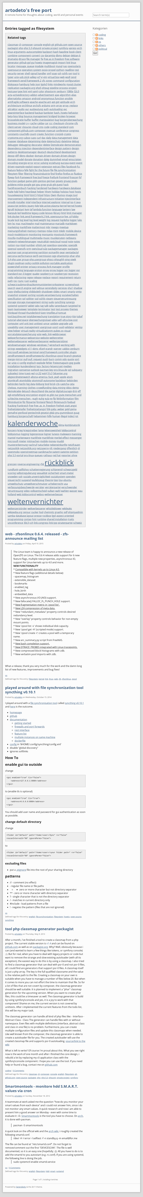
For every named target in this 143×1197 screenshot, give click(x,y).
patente (64, 451)
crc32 (38, 373)
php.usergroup (37, 259)
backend (29, 112)
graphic (59, 512)
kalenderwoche (33, 423)
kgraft (11, 209)
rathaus (47, 455)
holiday (56, 191)
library (57, 213)
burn (51, 359)
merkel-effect (61, 437)
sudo (51, 302)
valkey (33, 77)
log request (53, 220)
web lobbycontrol (26, 494)
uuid (61, 327)
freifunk (54, 177)
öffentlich (72, 448)
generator (13, 62)
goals (74, 181)
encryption (32, 394)
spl (23, 298)
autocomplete (34, 51)
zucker (35, 512)
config (22, 362)
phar (72, 256)
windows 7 (43, 345)
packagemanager (57, 248)
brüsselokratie (16, 119)
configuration (72, 80)
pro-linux (29, 455)
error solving (41, 163)
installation (14, 366)
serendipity (51, 288)
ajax (57, 95)
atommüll (37, 380)
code (46, 127)
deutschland (54, 152)
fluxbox (78, 173)
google (27, 184)
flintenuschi (60, 402)
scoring (12, 473)
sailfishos (24, 469)
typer (11, 77)
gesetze (76, 355)
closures (27, 127)
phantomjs (63, 256)
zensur (27, 512)
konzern (12, 430)
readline (69, 70)
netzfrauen (74, 444)
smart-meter (67, 473)
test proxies (62, 309)
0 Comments (18, 1070)
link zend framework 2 (32, 216)
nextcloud (55, 241)
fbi (54, 398)
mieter (22, 441)
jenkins (23, 205)
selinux (40, 288)
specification (15, 298)
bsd (41, 512)
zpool (60, 355)
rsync (21, 281)
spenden (71, 476)
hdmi (22, 191)
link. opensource (54, 216)
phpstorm (50, 91)
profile (66, 266)
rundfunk (13, 469)
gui (33, 62)
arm (53, 105)
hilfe (49, 416)
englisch (31, 362)
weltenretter (56, 337)
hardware (53, 188)
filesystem (33, 679)
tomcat (62, 312)
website (44, 337)
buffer (27, 119)
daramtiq (50, 55)
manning (76, 434)
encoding (13, 163)
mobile (44, 441)
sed (34, 288)
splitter (30, 298)
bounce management (36, 116)
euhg (41, 398)
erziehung (54, 163)
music (46, 238)
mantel (11, 437)
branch (68, 355)
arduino (46, 105)
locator (12, 66)
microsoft (13, 441)
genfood (22, 412)
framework (26, 177)
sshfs (65, 73)
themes (74, 309)
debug (75, 141)
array (59, 105)
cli (20, 44)
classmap (13, 44)
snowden (13, 476)
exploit (29, 166)
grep (43, 184)
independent (30, 198)
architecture (14, 105)
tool (75, 73)
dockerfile (20, 740)
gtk (54, 184)
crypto (67, 134)
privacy (33, 266)
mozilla (12, 238)
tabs (37, 305)
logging (25, 434)
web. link (47, 334)
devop (11, 155)
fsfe (49, 409)
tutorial (12, 320)
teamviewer (20, 309)
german (51, 181)
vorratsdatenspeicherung (22, 334)
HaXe (10, 191)
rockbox (46, 515)
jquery (30, 205)
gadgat (21, 181)
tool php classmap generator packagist (39, 928)
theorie (49, 480)
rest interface (22, 730)
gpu (38, 184)
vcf (38, 77)
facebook (71, 166)
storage (12, 302)
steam (49, 298)
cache (33, 123)
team (10, 309)
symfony (63, 48)
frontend (64, 177)
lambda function (42, 209)
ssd (36, 298)
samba (11, 515)
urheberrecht (55, 483)
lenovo (49, 213)
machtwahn (27, 223)
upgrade (63, 323)
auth (46, 109)
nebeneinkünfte (58, 444)
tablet (31, 305)
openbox (52, 245)
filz (23, 402)
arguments (20, 51)
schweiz (77, 522)
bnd (47, 384)
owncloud (37, 248)
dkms (22, 155)
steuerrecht (14, 480)
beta (10, 116)
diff (17, 155)
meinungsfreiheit (17, 231)
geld (67, 409)
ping (67, 259)
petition (74, 451)
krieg (20, 430)
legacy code (38, 213)
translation (54, 316)
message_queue (25, 66)
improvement (15, 198)
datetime (66, 141)
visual (67, 330)
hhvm (48, 191)
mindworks (59, 84)
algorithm (65, 95)
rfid (42, 464)
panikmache (45, 451)
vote (39, 334)
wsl (33, 373)
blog (21, 116)
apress (72, 48)
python (60, 70)
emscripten (75, 159)
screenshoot (72, 284)
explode (41, 362)
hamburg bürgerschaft (20, 416)
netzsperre (43, 448)
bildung (40, 384)
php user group (20, 259)
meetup (63, 227)
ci (18, 362)
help (32, 84)
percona (12, 256)
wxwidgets (21, 348)
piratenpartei (65, 522)
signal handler (38, 73)
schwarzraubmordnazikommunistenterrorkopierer (36, 284)
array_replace (70, 105)
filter (20, 173)
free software (72, 59)
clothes (32, 387)
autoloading (56, 109)
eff (79, 391)
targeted (73, 305)
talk (46, 305)
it (75, 202)
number (30, 245)
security (12, 73)
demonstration (72, 144)
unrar (46, 323)
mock (11, 234)
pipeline (54, 87)
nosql (64, 241)
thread (22, 312)
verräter (39, 487)
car (46, 123)
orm (28, 248)
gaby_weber (57, 409)
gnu (57, 412)
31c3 (49, 373)
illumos (61, 195)
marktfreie (25, 227)
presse (38, 515)
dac (44, 137)
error (30, 163)
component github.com (21, 130)
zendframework (16, 355)
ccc (51, 123)
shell (27, 73)
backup (39, 112)
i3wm (53, 195)
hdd (16, 191)
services (62, 288)
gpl (29, 62)
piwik (73, 259)
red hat (57, 455)
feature (12, 170)
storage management (29, 302)
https (47, 195)
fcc (78, 166)
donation (38, 159)
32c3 (76, 91)
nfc (51, 448)
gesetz (59, 181)
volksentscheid (38, 490)
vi (42, 77)
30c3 (26, 522)
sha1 (70, 288)
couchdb (24, 134)
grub (49, 184)
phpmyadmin (75, 512)
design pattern (63, 148)
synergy (70, 302)
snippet (23, 295)
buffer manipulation (43, 119)
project (73, 87)
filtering (28, 173)
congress (74, 130)
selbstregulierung (26, 473)
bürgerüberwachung (71, 119)
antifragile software (18, 102)
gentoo (42, 181)
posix (45, 70)
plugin (11, 263)
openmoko (14, 451)
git (52, 44)
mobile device (73, 231)
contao (28, 519)
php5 (38, 87)
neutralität (43, 241)
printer (24, 266)
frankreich (22, 405)
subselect (13, 373)
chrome (69, 123)
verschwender (69, 487)
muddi (60, 441)
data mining (59, 387)
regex (30, 277)
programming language (21, 270)
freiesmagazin (61, 362)
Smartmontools (30, 1116)
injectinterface (72, 198)
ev (51, 398)
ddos (69, 387)
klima (61, 425)
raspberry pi (46, 273)
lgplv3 (44, 84)
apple (63, 377)
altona (34, 377)
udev (54, 320)
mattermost (38, 227)
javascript (13, 205)
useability (13, 327)
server (20, 73)
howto (38, 62)
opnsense (24, 369)
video (27, 490)
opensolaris (74, 66)
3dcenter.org (60, 373)
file (51, 170)
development (68, 152)
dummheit (55, 159)
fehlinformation (65, 398)
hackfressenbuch (17, 188)
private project (50, 48)
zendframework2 (35, 355)
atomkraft (13, 380)
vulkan (51, 490)
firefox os (68, 173)
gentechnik (34, 412)
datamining (34, 141)
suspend (26, 480)
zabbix (66, 348)
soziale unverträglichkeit (36, 476)
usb (71, 323)
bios (15, 116)
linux (73, 62)
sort (77, 359)
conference (62, 130)
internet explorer (51, 202)
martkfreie (48, 437)
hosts (78, 191)
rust (26, 281)
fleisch (49, 402)
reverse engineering (28, 464)
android (36, 98)
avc (65, 109)
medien (67, 366)
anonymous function (52, 98)
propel (52, 70)
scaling (33, 281)
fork (17, 177)
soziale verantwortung (48, 295)
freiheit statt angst (66, 405)
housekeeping (15, 195)
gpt (33, 184)
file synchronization (65, 170)
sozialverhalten (70, 295)
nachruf (32, 444)
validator (69, 327)
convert (36, 55)
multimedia (36, 238)
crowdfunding (44, 387)
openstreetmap (29, 451)
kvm (27, 209)
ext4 (44, 373)
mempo (41, 231)
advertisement (46, 95)
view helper (14, 330)
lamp (41, 430)
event (72, 163)
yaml (35, 91)
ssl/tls (42, 298)
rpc (15, 281)
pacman (12, 252)
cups (33, 137)
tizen (43, 312)
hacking (31, 188)
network (12, 241)
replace (46, 277)
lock (17, 220)
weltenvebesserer (17, 341)
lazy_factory (43, 366)
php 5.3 (28, 48)
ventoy (78, 327)
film (77, 398)
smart (63, 291)
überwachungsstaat (40, 320)
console (38, 44)
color (41, 91)
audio (21, 109)
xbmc (35, 348)
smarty (71, 291)
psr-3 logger (25, 273)
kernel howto (74, 205)
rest (77, 70)
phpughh (59, 259)
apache (34, 102)
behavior (73, 112)
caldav (40, 123)
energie (23, 163)
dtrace (22, 59)
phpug (45, 87)
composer (27, 44)
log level (24, 220)
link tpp (53, 522)
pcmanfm (54, 252)
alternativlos (15, 98)
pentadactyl (72, 252)
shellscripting (21, 291)
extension (46, 166)
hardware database (70, 188)
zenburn (61, 91)
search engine (23, 288)
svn (70, 73)
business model (16, 123)
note (70, 241)
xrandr (49, 348)
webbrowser (59, 334)
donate (28, 159)
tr (79, 73)
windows (32, 345)
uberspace (22, 320)
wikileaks (67, 508)
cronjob (59, 134)
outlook (35, 369)
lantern (67, 209)
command (58, 80)
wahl (57, 490)
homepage (16, 712)
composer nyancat (44, 130)
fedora (20, 170)
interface (36, 202)
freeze (45, 177)
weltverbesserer (37, 508)
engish (42, 394)
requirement (66, 277)
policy (28, 263)
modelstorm (21, 234)
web (62, 77)
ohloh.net (41, 245)
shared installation (57, 519)
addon (33, 95)
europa (65, 163)
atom (70, 377)
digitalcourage (64, 391)
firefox (58, 173)
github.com (61, 44)
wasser (73, 490)
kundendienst (28, 366)
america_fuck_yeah (48, 377)
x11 (30, 348)
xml (30, 91)
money (52, 441)
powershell (14, 266)
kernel (63, 205)
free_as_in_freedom (45, 405)
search (11, 288)
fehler (49, 362)
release (38, 277)
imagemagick (50, 62)
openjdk (72, 245)
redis (10, 277)
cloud (35, 127)
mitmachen (33, 441)
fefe (26, 170)
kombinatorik (72, 425)
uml (21, 323)
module (39, 66)
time (21, 373)
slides (56, 291)
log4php (64, 220)
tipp (56, 480)
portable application (61, 263)
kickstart (19, 209)
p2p (45, 248)
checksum (58, 123)
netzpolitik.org (28, 448)
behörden (13, 384)
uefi (60, 320)
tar (9, 362)
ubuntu (67, 480)
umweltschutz (15, 483)
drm (74, 391)
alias (73, 95)
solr (20, 476)
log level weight (37, 220)
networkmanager (27, 241)
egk (9, 394)
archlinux (27, 105)
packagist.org (27, 87)
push (45, 359)
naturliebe (43, 444)
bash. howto (61, 112)
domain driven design (63, 155)
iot (76, 416)
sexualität (42, 473)
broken (62, 116)
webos (40, 494)
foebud (71, 402)
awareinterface (16, 112)
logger (73, 220)
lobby (75, 216)
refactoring (20, 277)
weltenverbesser (53, 494)
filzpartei (31, 402)
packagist (13, 48)
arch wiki (53, 1131)
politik (35, 263)
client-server (15, 127)
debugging (25, 144)
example (20, 166)
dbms (59, 55)
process (63, 87)
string (44, 302)
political (102, 48)
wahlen (65, 490)
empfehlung (18, 394)
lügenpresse (36, 434)
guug (76, 412)
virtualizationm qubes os (50, 330)
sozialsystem (58, 476)
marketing (13, 227)
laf (31, 209)
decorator (37, 144)
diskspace (13, 84)
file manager (33, 59)
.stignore (21, 869)
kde (37, 205)
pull (25, 359)
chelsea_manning (17, 387)
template (33, 309)
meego (55, 227)
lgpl (54, 515)
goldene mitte (15, 184)
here (12, 706)
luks (79, 220)
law (73, 209)
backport (48, 51)
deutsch (41, 152)
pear (62, 252)
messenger (76, 437)
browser (71, 116)
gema (73, 409)
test (53, 309)
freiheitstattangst (36, 409)
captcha (64, 384)
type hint (22, 91)
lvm (10, 223)
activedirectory (21, 95)
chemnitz (49, 512)
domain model (16, 159)
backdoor (61, 380)
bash (56, 51)
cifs (76, 123)
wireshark (54, 345)
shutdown (47, 291)
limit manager (74, 213)
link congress (41, 522)
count (33, 134)
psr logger (70, 270)
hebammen (40, 416)
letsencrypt (56, 366)
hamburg (24, 84)
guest (60, 184)
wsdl (67, 77)
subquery (77, 369)
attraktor (13, 109)
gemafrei (13, 412)
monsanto (47, 234)
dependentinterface (43, 148)
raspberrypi (60, 273)
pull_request (35, 359)
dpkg (46, 159)
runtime (41, 519)
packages (73, 248)
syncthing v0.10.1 (74, 703)
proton (38, 270)
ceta (72, 384)
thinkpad (13, 312)
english (47, 44)
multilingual (22, 238)
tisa (61, 480)
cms (41, 127)
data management (62, 137)
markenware (23, 437)
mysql (59, 66)
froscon (74, 177)
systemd (12, 305)
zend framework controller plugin (58, 352)
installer (20, 202)
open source (75, 44)
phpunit (37, 48)
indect (71, 416)
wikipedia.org (15, 512)
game (29, 181)
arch (72, 102)
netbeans (71, 238)
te (79, 305)
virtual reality (28, 330)
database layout (25, 515)
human (56, 416)
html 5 (33, 195)
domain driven (43, 155)
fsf (80, 177)
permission (45, 256)
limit (63, 213)
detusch (26, 391)
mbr (48, 227)
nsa (18, 245)
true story (66, 316)
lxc (13, 223)
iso (71, 202)
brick (52, 384)
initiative (59, 198)
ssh (59, 73)
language (57, 209)
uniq (13, 362)
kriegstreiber (30, 430)
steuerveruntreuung (65, 298)
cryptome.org (15, 137)
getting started (23, 723)
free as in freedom (54, 59)
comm (58, 359)
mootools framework (65, 234)
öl (79, 448)
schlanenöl (57, 469)
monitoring (35, 234)
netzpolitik (13, 448)
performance (25, 256)
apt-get (55, 102)
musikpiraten (57, 238)
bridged (52, 116)
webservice (33, 337)
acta (10, 95)
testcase (12, 91)
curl (39, 137)
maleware (65, 434)
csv (42, 55)
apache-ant (44, 102)
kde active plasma (49, 205)
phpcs (50, 259)
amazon (26, 98)
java (78, 202)
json (37, 84)
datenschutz (54, 141)
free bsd (37, 177)
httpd (40, 195)
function (12, 181)
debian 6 (75, 55)
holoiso (64, 191)
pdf (65, 512)
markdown (71, 223)
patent (56, 451)
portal (19, 455)
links (50, 84)
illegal (64, 416)
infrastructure (46, 198)
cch (31, 522)
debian (66, 55)
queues (38, 455)
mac (18, 223)
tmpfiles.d (52, 312)
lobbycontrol (69, 430)
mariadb (60, 223)
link (68, 62)
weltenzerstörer (58, 341)
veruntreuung (15, 490)
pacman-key (46, 369)
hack (65, 184)
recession (73, 273)
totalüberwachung (37, 316)
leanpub (12, 213)
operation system (31, 70)
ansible (69, 98)
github (23, 62)
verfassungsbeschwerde (21, 487)
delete (46, 144)
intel (28, 202)
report (54, 277)
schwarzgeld (70, 469)
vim (45, 77)
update (54, 323)
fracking (12, 405)
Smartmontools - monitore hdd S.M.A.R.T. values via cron (41, 1088)
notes (77, 241)
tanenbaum (61, 305)
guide (77, 362)
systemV (22, 305)
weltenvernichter (35, 501)
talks (51, 305)
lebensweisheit (52, 430)
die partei (50, 391)
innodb (12, 202)
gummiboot (66, 412)
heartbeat (30, 191)
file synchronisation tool (43, 703)
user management (29, 327)
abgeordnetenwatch (19, 377)
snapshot (13, 295)
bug (57, 119)
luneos (55, 434)
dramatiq (13, 59)
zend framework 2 (30, 80)
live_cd (68, 216)
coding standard (59, 127)
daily (48, 137)
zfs (43, 80)
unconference (15, 522)
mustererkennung (18, 444)
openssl (12, 248)
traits (71, 519)
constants (13, 134)
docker (30, 155)
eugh (35, 398)
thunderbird (33, 312)
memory (32, 231)
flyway (11, 177)
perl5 (35, 256)
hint (34, 519)
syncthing (60, 302)
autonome (49, 380)
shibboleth (35, 291)
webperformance (17, 337)
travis (27, 373)
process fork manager (49, 266)
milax (49, 231)
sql (69, 369)
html (26, 195)
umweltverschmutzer (36, 483)
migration (13, 369)
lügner (47, 434)
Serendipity (21, 1187)
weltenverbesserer (38, 341)
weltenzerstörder (17, 508)
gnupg (67, 181)
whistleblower (54, 508)
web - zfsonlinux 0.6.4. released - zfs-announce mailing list (37, 536)
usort (55, 327)
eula (47, 398)
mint (55, 231)
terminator (44, 309)
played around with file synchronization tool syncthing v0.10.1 (44, 689)
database (22, 141)
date (43, 141)
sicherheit (53, 473)
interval (65, 202)
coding (8, 1070)
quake (35, 273)
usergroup (46, 327)
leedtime (26, 213)
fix (42, 59)
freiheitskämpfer (17, 409)
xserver (57, 348)
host (71, 191)
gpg (71, 362)
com (71, 127)
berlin (22, 384)
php (21, 48)
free (31, 405)
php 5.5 (12, 455)
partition (43, 252)
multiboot (49, 66)
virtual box (53, 77)
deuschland (37, 391)
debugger (13, 144)
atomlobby (25, 380)
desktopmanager (27, 152)
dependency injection (20, 148)
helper (40, 191)
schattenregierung (39, 469)
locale (11, 220)
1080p (70, 91)
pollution (45, 263)
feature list (21, 733)
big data (30, 384)
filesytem (13, 173)
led (19, 213)
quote (70, 359)
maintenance (47, 223)
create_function (45, 134)
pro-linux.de (60, 369)
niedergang (59, 448)
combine (12, 55)
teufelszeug (38, 480)
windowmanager (17, 345)
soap (54, 73)
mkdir (62, 231)
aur (27, 109)
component (24, 55)
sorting (32, 295)
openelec (62, 245)
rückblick (59, 462)
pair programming (27, 252)
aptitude (65, 102)
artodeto (18, 543)
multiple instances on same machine (35, 737)
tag (42, 305)
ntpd (22, 245)
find (53, 173)
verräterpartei (53, 487)
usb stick (24, 77)
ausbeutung (36, 109)
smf (49, 73)
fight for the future (39, 170)
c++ (28, 123)
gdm (35, 181)
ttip (74, 316)
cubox (26, 137)
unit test (28, 323)
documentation (18, 719)
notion (11, 245)
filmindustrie (15, 402)
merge (11, 359)
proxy (46, 270)
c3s (58, 384)
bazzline (63, 51)
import (62, 62)
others (102, 45)
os (6, 675)
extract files (59, 166)
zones (49, 80)
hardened (41, 188)
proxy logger (57, 270)
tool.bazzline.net (17, 316)
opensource (14, 70)
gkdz (52, 412)
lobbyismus (14, 434)
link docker (14, 216)
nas (65, 66)
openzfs (21, 248)
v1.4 (49, 943)
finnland (41, 402)
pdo (64, 359)
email (65, 159)
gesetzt (45, 412)
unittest (38, 323)
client (78, 51)
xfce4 (42, 348)
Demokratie (57, 144)
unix (16, 77)
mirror (19, 359)
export (37, 166)
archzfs (37, 105)
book (72, 51)
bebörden (72, 380)
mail (37, 223)
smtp (79, 291)
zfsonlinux (51, 355)
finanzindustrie (41, 173)
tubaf (79, 316)
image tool (71, 195)
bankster (48, 112)
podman (20, 263)
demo (75, 387)
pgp (54, 256)
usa (66, 483)
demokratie (14, 391)
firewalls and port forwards (30, 726)
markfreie (36, 437)
